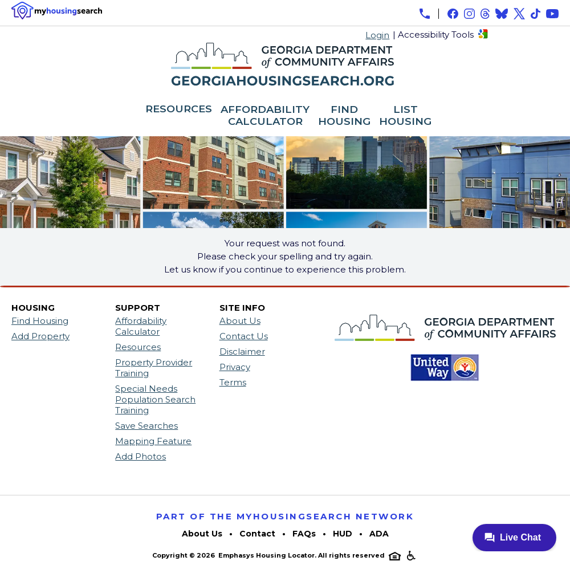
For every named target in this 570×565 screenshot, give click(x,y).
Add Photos (140, 456)
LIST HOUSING (405, 116)
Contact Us (243, 336)
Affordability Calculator (140, 326)
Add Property (40, 336)
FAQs (304, 534)
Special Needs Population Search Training (155, 399)
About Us (239, 320)
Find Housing (39, 320)
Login (377, 35)
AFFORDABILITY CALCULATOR (265, 116)
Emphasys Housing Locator (266, 555)
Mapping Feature (153, 441)
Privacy (234, 366)
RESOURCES (178, 109)
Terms (232, 382)
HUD (342, 534)
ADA (379, 534)
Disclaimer (242, 351)
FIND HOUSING (344, 116)
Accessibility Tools (436, 34)
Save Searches (146, 425)
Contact (257, 534)
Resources (138, 347)
